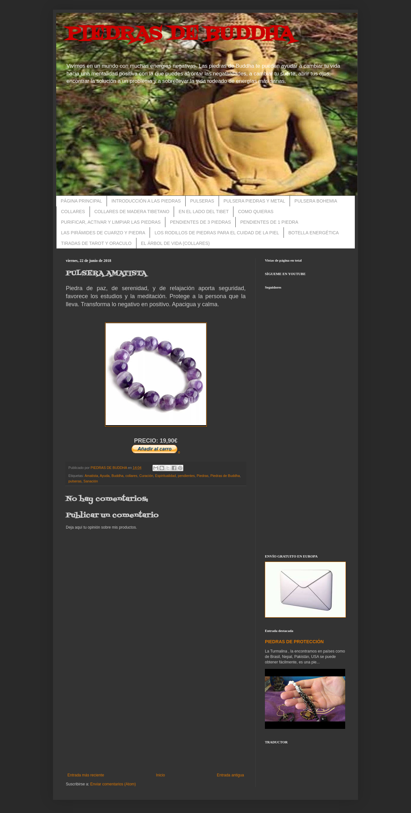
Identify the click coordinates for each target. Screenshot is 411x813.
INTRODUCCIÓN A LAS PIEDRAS (146, 200)
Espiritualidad (165, 476)
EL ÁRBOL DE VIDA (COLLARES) (175, 243)
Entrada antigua (230, 775)
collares (131, 476)
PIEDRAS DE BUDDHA (180, 34)
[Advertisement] (156, 720)
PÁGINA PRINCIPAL (81, 200)
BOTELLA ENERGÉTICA (313, 232)
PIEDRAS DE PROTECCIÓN (294, 641)
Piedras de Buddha (225, 476)
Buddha (117, 476)
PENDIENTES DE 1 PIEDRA (269, 222)
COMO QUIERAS (255, 211)
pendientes (186, 476)
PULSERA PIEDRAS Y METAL (254, 200)
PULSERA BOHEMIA (315, 200)
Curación (146, 476)
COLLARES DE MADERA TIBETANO (132, 211)
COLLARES (73, 211)
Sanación (90, 481)
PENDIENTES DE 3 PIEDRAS (200, 222)
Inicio (160, 775)
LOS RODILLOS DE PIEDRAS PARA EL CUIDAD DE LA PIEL (216, 232)
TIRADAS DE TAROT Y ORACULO (96, 243)
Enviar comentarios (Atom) (113, 784)
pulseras (75, 481)
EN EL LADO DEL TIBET (204, 211)
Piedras (203, 476)
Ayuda (104, 476)
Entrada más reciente (85, 775)
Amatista (91, 476)
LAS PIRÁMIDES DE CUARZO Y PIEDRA (103, 232)
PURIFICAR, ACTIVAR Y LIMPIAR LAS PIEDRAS (111, 222)
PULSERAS (202, 200)
